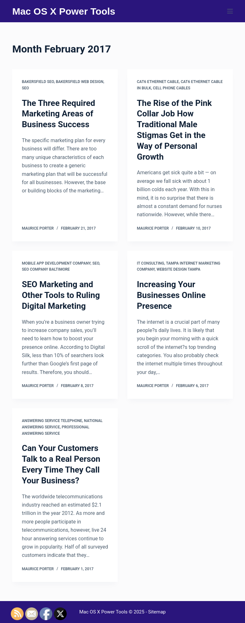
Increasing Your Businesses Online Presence (171, 295)
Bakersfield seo (38, 82)
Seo (25, 88)
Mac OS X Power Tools (63, 11)
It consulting (150, 263)
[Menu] (230, 11)
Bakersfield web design (79, 82)
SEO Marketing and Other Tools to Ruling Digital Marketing (61, 295)
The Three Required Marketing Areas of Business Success (58, 113)
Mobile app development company (56, 263)
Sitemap (157, 612)
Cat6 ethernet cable (158, 82)
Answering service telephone (52, 421)
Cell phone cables (171, 88)
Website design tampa (178, 269)
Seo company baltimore (46, 269)
